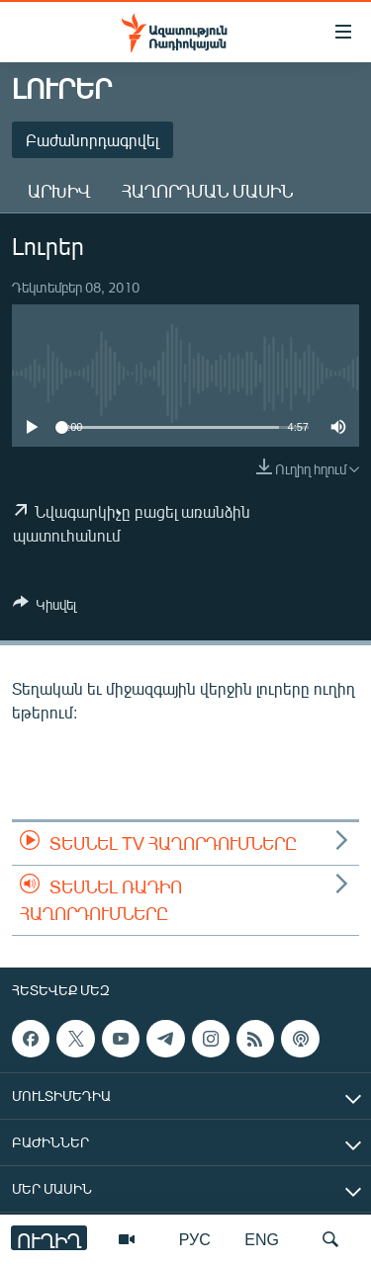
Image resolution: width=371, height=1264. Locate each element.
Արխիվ (59, 191)
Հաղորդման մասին (207, 191)
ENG (261, 1238)
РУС (195, 1238)
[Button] (44, 608)
